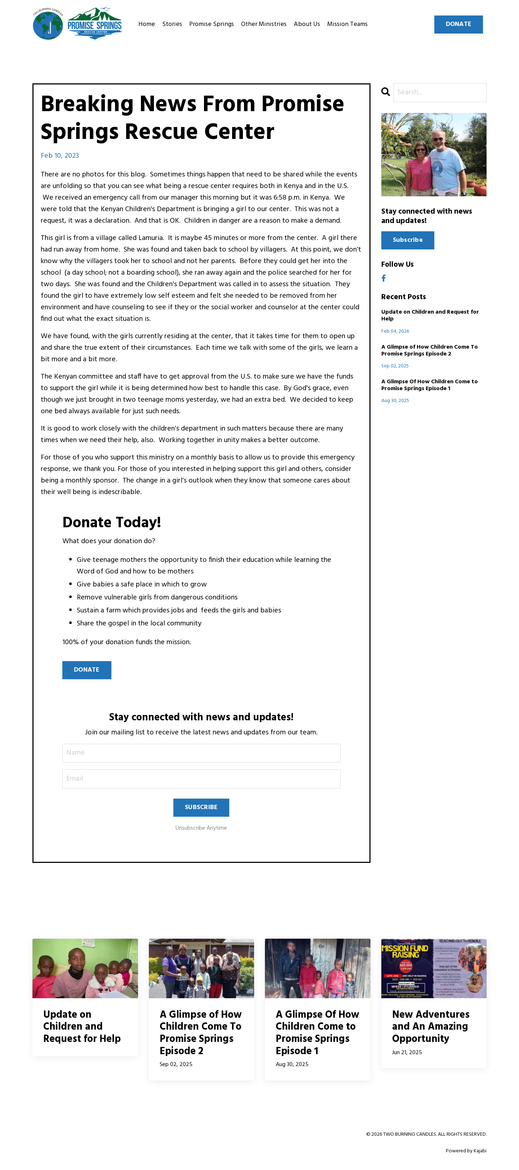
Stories (172, 24)
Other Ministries (264, 24)
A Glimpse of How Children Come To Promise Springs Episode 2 (429, 351)
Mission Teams (347, 24)
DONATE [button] (459, 24)
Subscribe (408, 240)
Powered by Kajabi (466, 1151)
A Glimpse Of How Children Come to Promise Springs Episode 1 (429, 385)
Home (146, 24)
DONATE (87, 670)
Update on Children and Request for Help (430, 316)
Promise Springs (211, 24)
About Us (307, 24)
